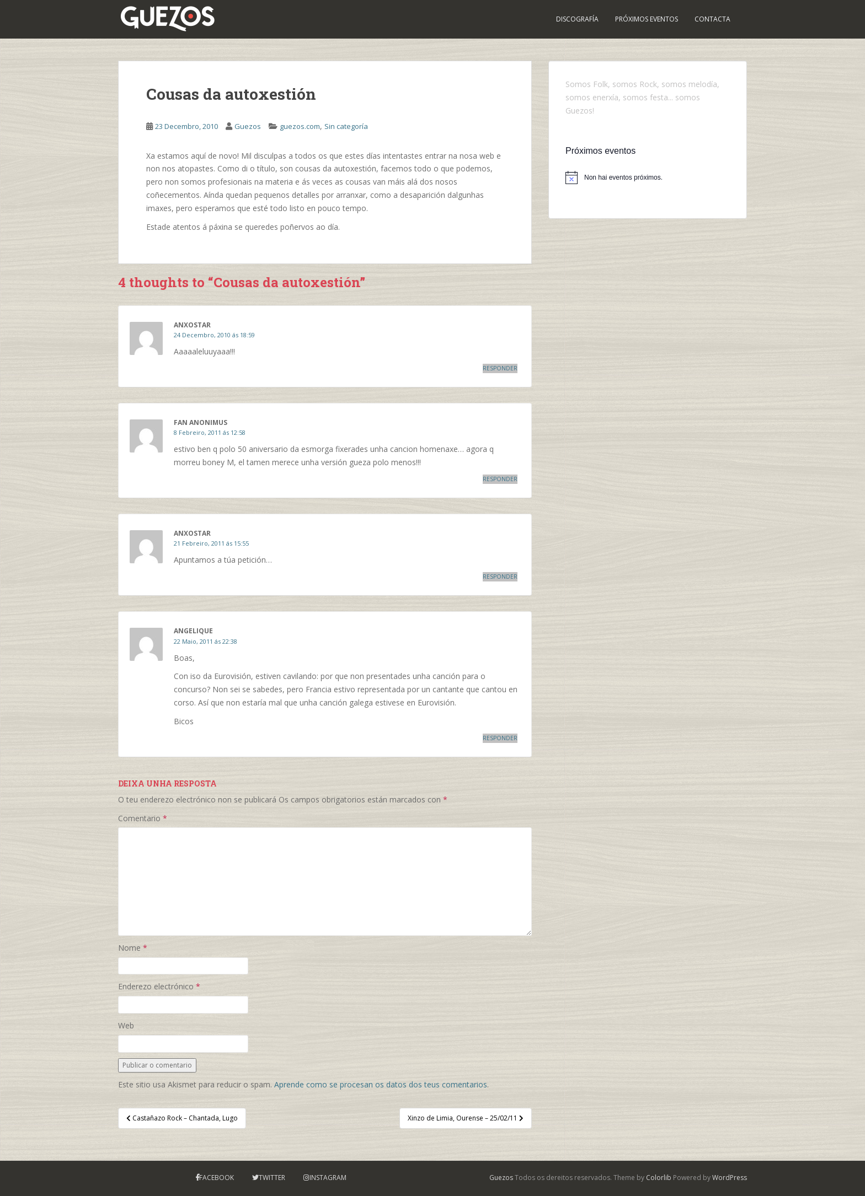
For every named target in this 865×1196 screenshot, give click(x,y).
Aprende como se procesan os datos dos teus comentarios (380, 1084)
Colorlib (658, 1177)
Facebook (216, 1177)
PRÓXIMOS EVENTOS (646, 19)
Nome (132, 947)
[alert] (647, 177)
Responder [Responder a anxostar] (500, 368)
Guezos (247, 126)
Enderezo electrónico (159, 986)
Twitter (272, 1177)
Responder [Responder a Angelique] (500, 738)
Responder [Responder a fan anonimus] (500, 479)
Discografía (577, 19)
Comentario (142, 818)
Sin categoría (346, 126)
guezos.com (300, 126)
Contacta (712, 19)
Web (126, 1025)
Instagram (327, 1177)
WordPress (729, 1177)
